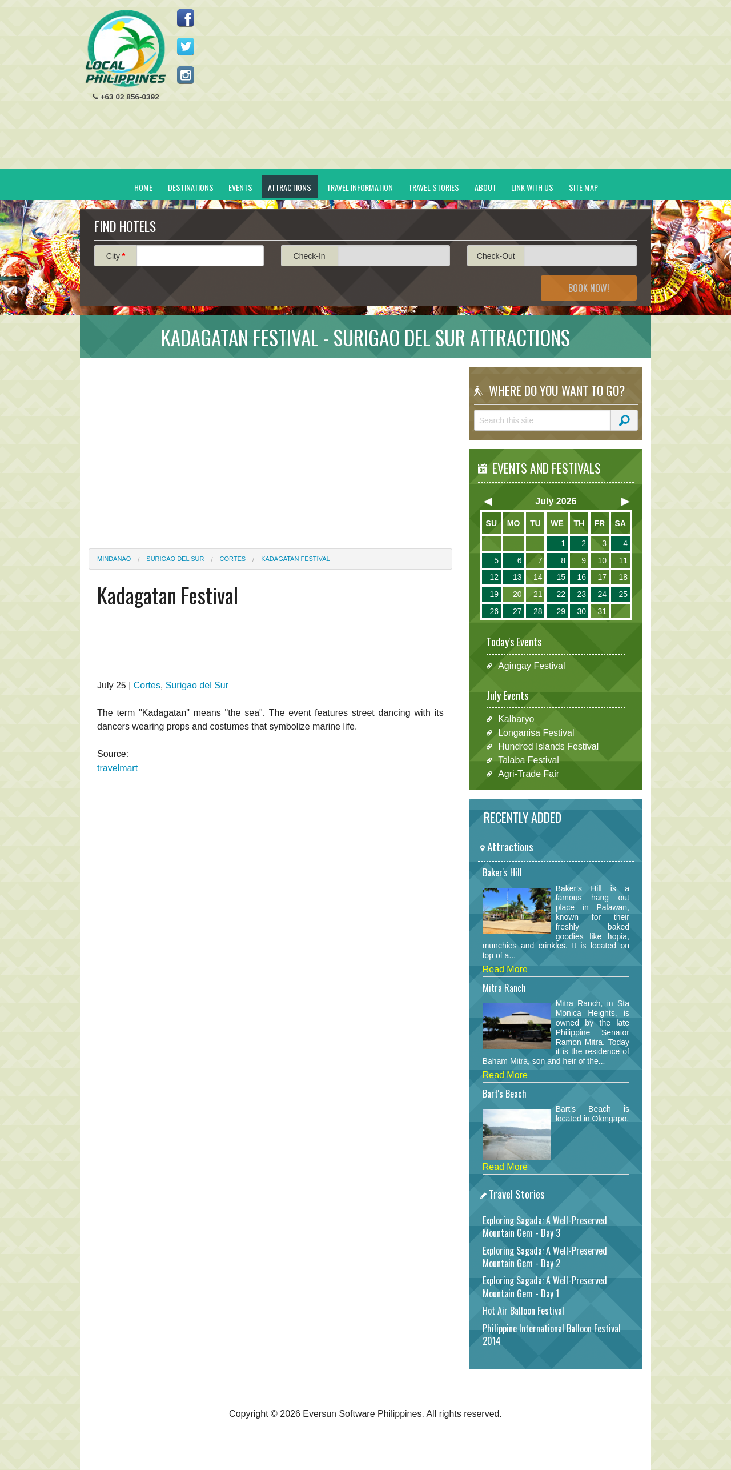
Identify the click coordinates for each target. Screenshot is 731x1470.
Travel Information (360, 187)
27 (517, 611)
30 (581, 611)
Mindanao (114, 558)
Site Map (583, 187)
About (485, 187)
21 (538, 594)
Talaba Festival (528, 760)
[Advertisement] (434, 89)
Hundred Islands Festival (548, 746)
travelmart (117, 768)
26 (494, 611)
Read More (505, 969)
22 (560, 594)
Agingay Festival (531, 666)
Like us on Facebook (185, 17)
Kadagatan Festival (295, 558)
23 (581, 594)
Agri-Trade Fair (528, 774)
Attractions (289, 187)
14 (538, 577)
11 (623, 560)
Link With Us (532, 187)
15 (560, 577)
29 (560, 611)
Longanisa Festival (536, 733)
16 (581, 577)
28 (538, 611)
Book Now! (588, 288)
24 (602, 594)
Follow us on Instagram (185, 74)
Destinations (191, 187)
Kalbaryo (516, 719)
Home (143, 187)
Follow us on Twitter (185, 46)
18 (623, 577)
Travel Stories (433, 187)
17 (602, 577)
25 (623, 594)
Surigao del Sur (175, 558)
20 (517, 594)
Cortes (232, 558)
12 (494, 577)
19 (494, 594)
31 (602, 611)
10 (602, 560)
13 (517, 577)
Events (240, 187)
